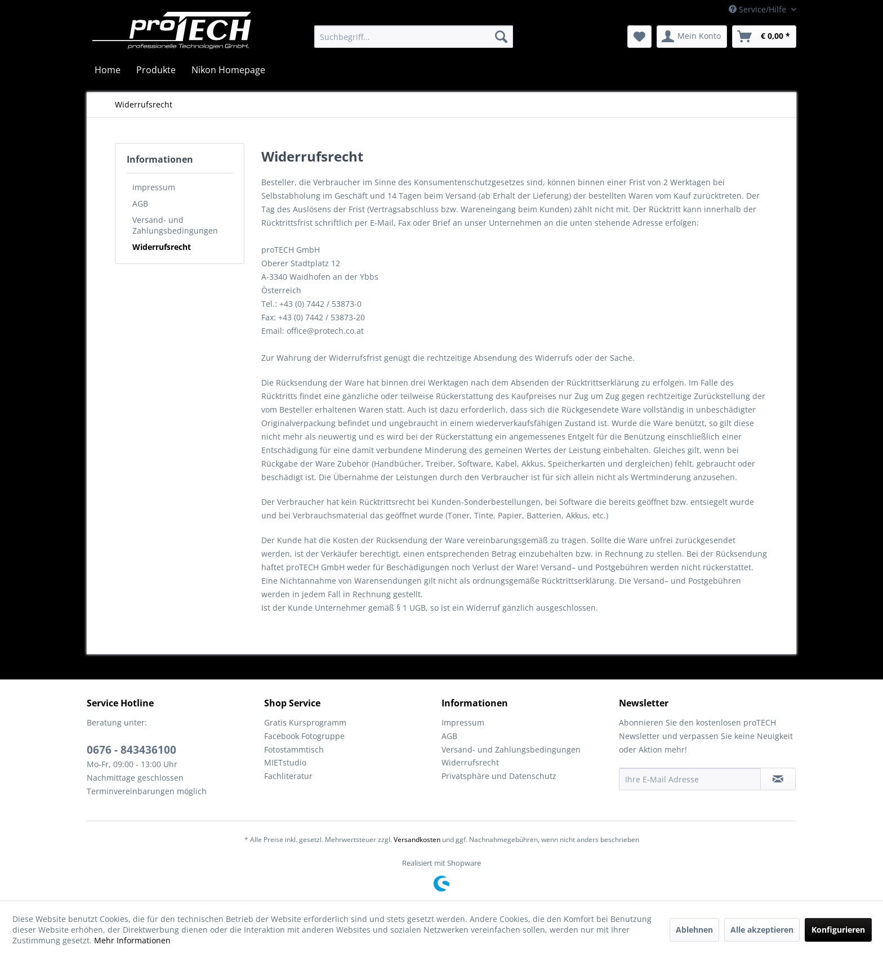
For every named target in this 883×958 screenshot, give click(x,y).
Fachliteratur (288, 776)
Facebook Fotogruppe (304, 736)
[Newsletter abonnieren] (778, 779)
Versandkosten (417, 839)
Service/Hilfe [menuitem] (758, 9)
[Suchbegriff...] (413, 36)
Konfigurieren (838, 929)
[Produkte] (156, 69)
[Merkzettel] (639, 36)
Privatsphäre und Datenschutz (499, 776)
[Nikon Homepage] (228, 69)
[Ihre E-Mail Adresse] (690, 779)
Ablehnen (694, 929)
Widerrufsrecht (161, 246)
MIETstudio (285, 762)
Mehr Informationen (132, 940)
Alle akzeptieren (761, 929)
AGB (140, 203)
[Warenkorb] (764, 36)
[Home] (107, 69)
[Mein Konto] (692, 36)
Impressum (153, 187)
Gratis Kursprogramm (305, 722)
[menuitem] (413, 36)
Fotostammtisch (294, 749)
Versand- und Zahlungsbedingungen (175, 225)
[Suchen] (501, 36)
